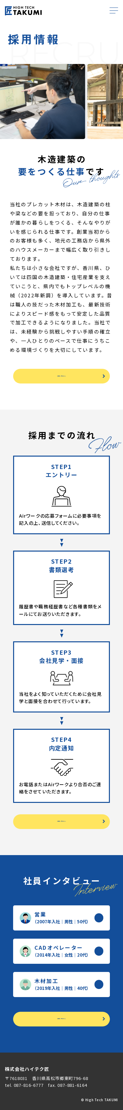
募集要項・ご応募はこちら (61, 376)
